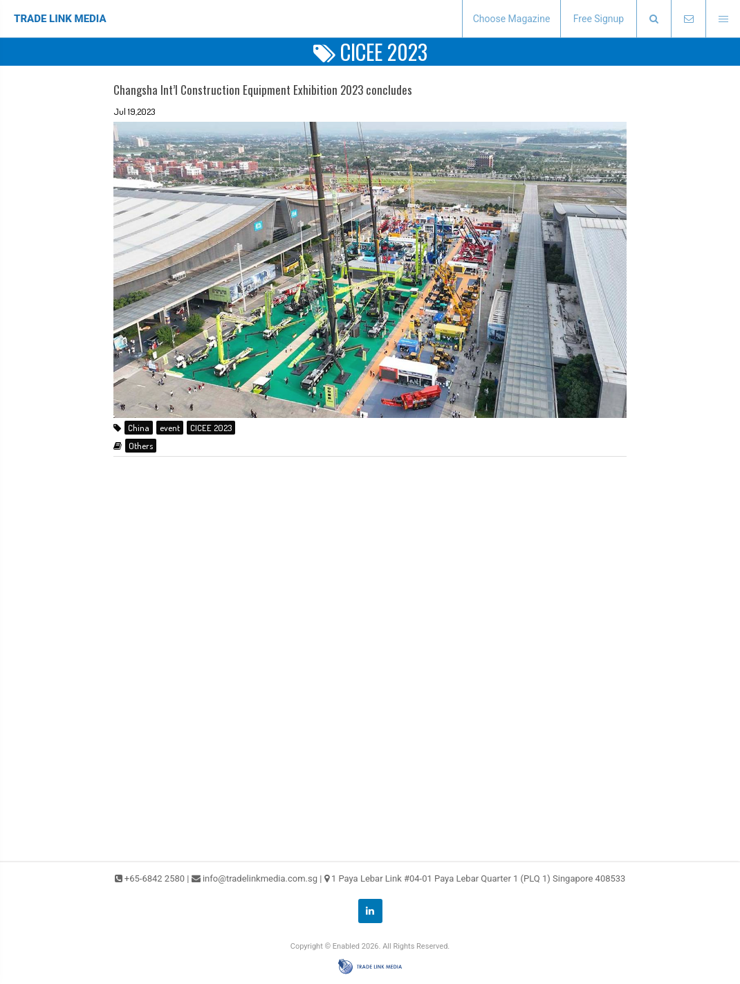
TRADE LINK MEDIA (60, 18)
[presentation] (653, 19)
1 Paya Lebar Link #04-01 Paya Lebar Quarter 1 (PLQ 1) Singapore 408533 (478, 878)
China (138, 427)
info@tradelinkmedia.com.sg (260, 878)
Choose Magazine (512, 18)
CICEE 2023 (211, 427)
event (170, 427)
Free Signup (598, 18)
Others (141, 445)
